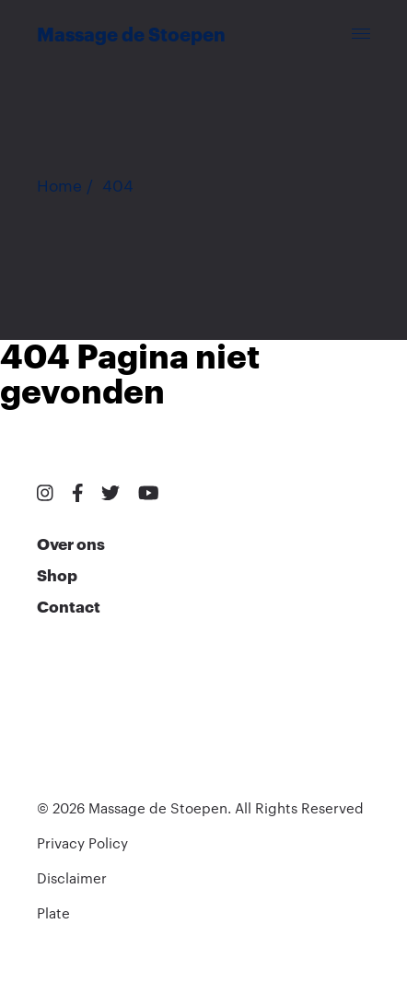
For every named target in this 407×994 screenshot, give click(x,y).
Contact (68, 607)
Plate (53, 914)
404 (118, 186)
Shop (57, 576)
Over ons (71, 545)
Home (59, 186)
